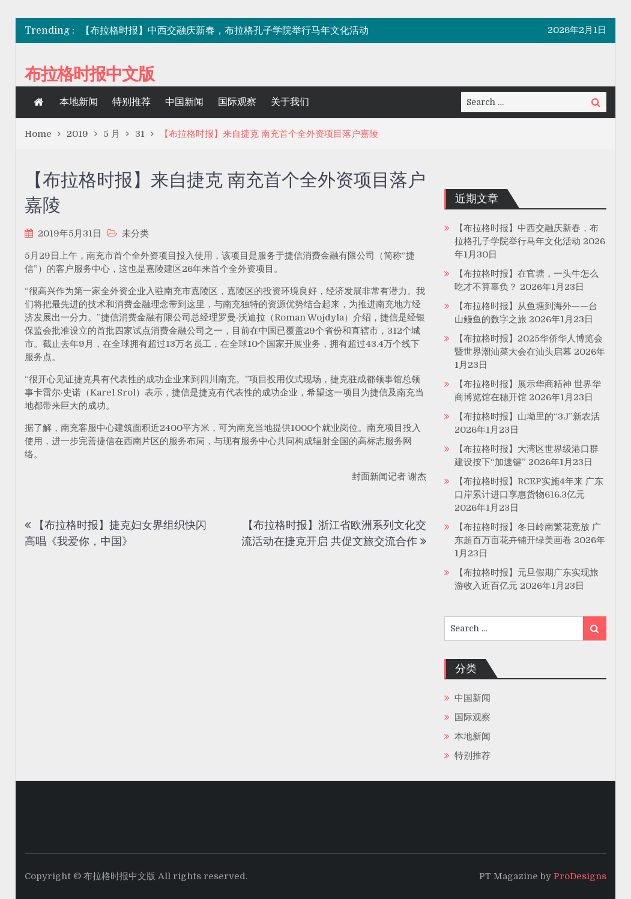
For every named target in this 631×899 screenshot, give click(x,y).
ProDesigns (580, 876)
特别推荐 (131, 102)
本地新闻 (78, 102)
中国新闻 (184, 102)
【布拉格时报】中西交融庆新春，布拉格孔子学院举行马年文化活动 (224, 30)
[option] (227, 30)
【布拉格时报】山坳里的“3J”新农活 (527, 416)
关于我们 (290, 102)
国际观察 (237, 102)
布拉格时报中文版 (89, 74)
